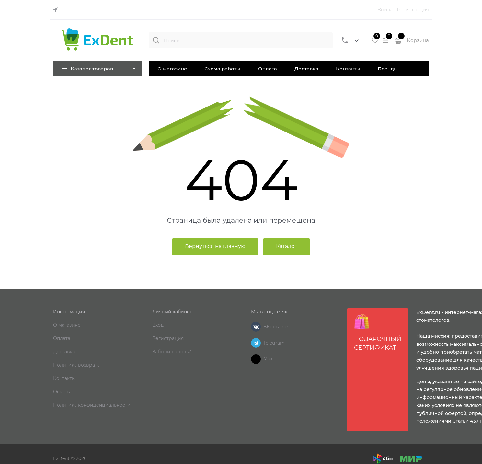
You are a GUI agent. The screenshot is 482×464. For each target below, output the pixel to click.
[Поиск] (156, 40)
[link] (57, 9)
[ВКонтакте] (256, 327)
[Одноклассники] (256, 359)
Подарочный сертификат (377, 332)
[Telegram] (256, 343)
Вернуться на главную (215, 246)
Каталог (286, 246)
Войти (384, 9)
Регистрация (413, 9)
